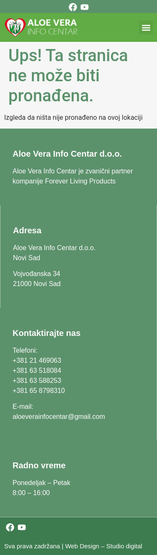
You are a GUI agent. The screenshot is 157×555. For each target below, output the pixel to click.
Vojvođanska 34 (36, 273)
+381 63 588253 (37, 380)
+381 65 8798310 (39, 390)
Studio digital (124, 546)
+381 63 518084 (37, 370)
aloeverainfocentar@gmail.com (59, 416)
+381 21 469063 (37, 360)
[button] (146, 27)
